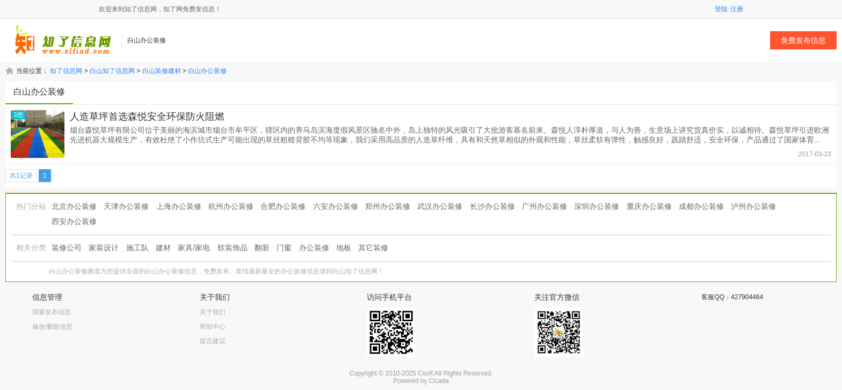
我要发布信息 (51, 312)
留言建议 (213, 341)
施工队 (137, 247)
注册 (736, 9)
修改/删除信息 (52, 326)
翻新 (262, 247)
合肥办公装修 (283, 206)
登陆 (721, 9)
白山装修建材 (161, 71)
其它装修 (373, 247)
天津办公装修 (126, 206)
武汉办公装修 (439, 206)
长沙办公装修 (492, 206)
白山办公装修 (207, 71)
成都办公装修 (701, 206)
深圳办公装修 (596, 206)
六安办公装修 (335, 206)
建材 (163, 247)
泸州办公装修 (753, 206)
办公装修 (314, 247)
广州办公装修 (544, 206)
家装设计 (104, 247)
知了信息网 (66, 71)
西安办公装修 (74, 221)
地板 (343, 247)
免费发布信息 (803, 40)
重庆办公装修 (649, 206)
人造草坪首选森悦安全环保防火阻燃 (147, 116)
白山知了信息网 (112, 71)
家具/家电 (194, 247)
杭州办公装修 (230, 206)
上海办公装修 (178, 206)
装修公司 (67, 247)
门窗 (284, 247)
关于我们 (213, 312)
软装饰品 (232, 247)
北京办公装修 (74, 206)
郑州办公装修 (387, 206)
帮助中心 (213, 326)
